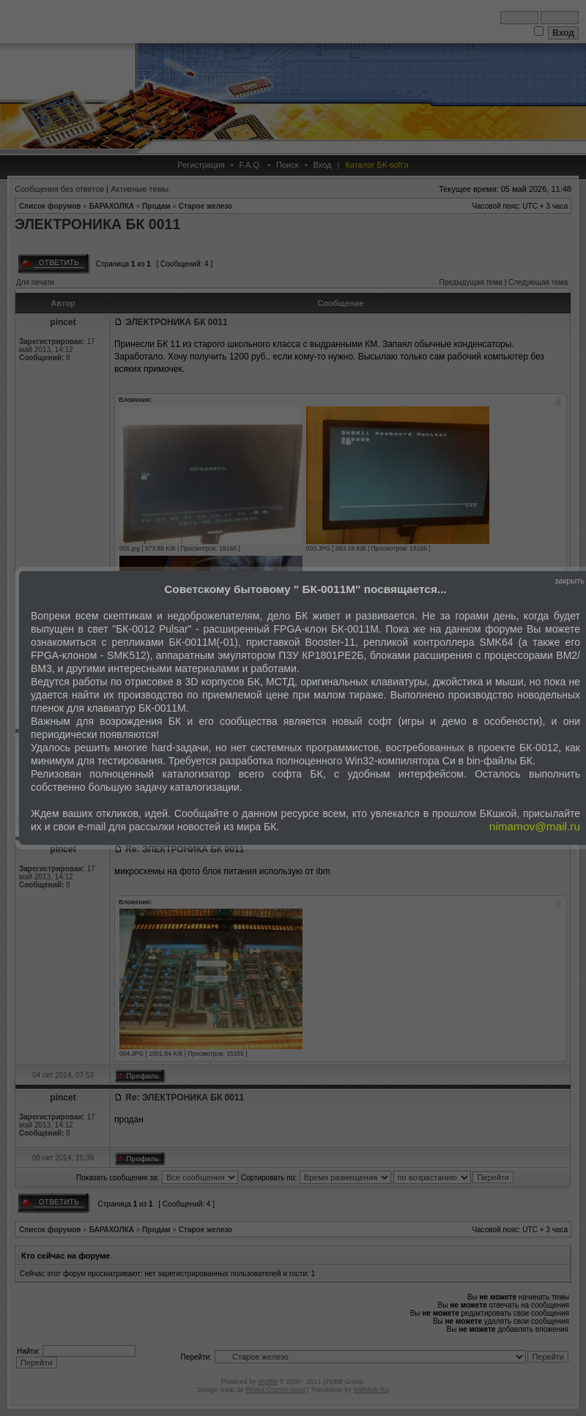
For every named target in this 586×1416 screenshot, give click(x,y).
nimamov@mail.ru (534, 826)
